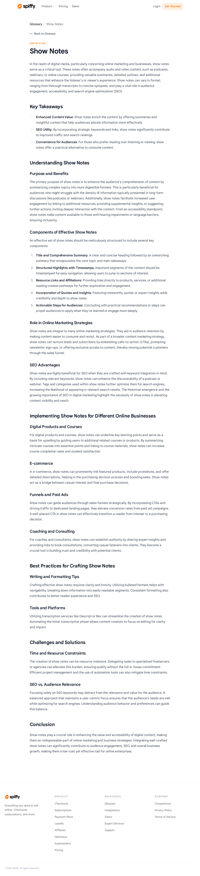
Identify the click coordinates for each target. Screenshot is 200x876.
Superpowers (63, 843)
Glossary (36, 24)
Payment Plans (64, 817)
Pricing (63, 6)
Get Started (173, 6)
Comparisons (163, 803)
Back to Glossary (43, 34)
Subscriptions (63, 810)
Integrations (112, 810)
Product (48, 6)
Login (156, 6)
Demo (75, 6)
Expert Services (114, 823)
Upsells (59, 823)
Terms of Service (165, 817)
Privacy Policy (163, 810)
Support (109, 830)
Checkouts (61, 803)
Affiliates (60, 830)
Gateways (61, 837)
